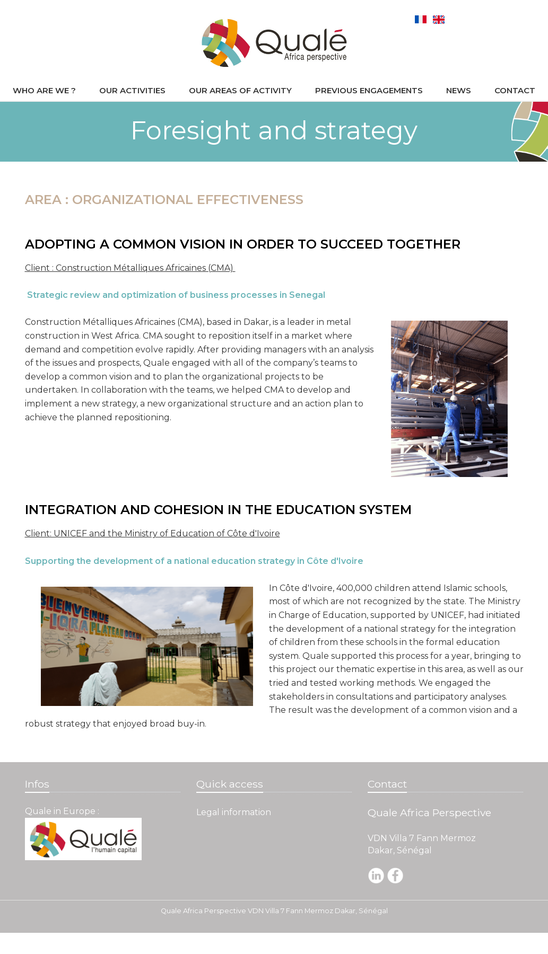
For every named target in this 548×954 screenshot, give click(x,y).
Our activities (132, 90)
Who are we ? (44, 90)
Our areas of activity (240, 90)
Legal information (233, 812)
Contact (514, 90)
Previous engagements (369, 90)
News (458, 90)
